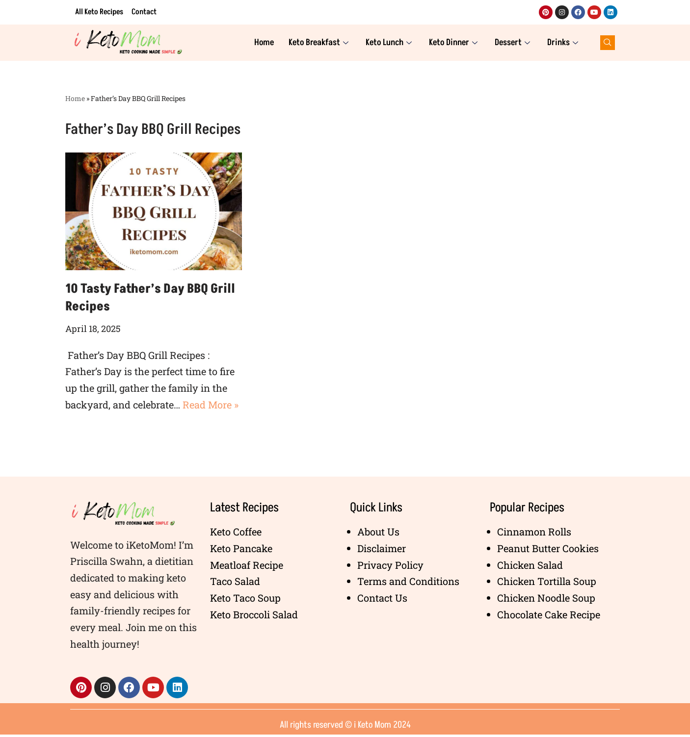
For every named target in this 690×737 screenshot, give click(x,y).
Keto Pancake (241, 550)
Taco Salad (235, 583)
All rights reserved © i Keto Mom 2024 (345, 727)
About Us (378, 533)
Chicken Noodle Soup (546, 600)
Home (264, 42)
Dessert (513, 42)
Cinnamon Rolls (534, 533)
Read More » (211, 405)
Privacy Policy (390, 566)
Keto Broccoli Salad (254, 616)
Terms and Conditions (408, 583)
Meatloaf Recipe (246, 566)
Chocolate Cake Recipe (548, 616)
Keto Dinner (454, 42)
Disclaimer (381, 550)
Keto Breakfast (320, 42)
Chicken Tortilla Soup (546, 583)
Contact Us (382, 600)
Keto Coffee (236, 533)
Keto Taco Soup (245, 600)
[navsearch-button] (607, 42)
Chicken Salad (530, 566)
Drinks (564, 42)
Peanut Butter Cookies (548, 550)
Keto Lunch (390, 42)
